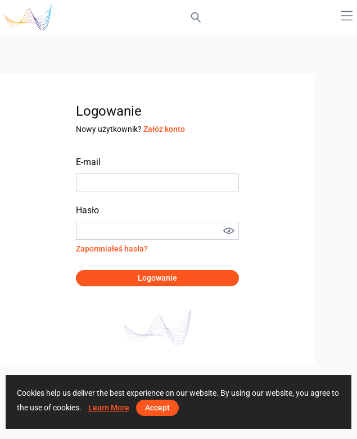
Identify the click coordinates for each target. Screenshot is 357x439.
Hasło (87, 210)
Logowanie (157, 277)
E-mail (88, 162)
